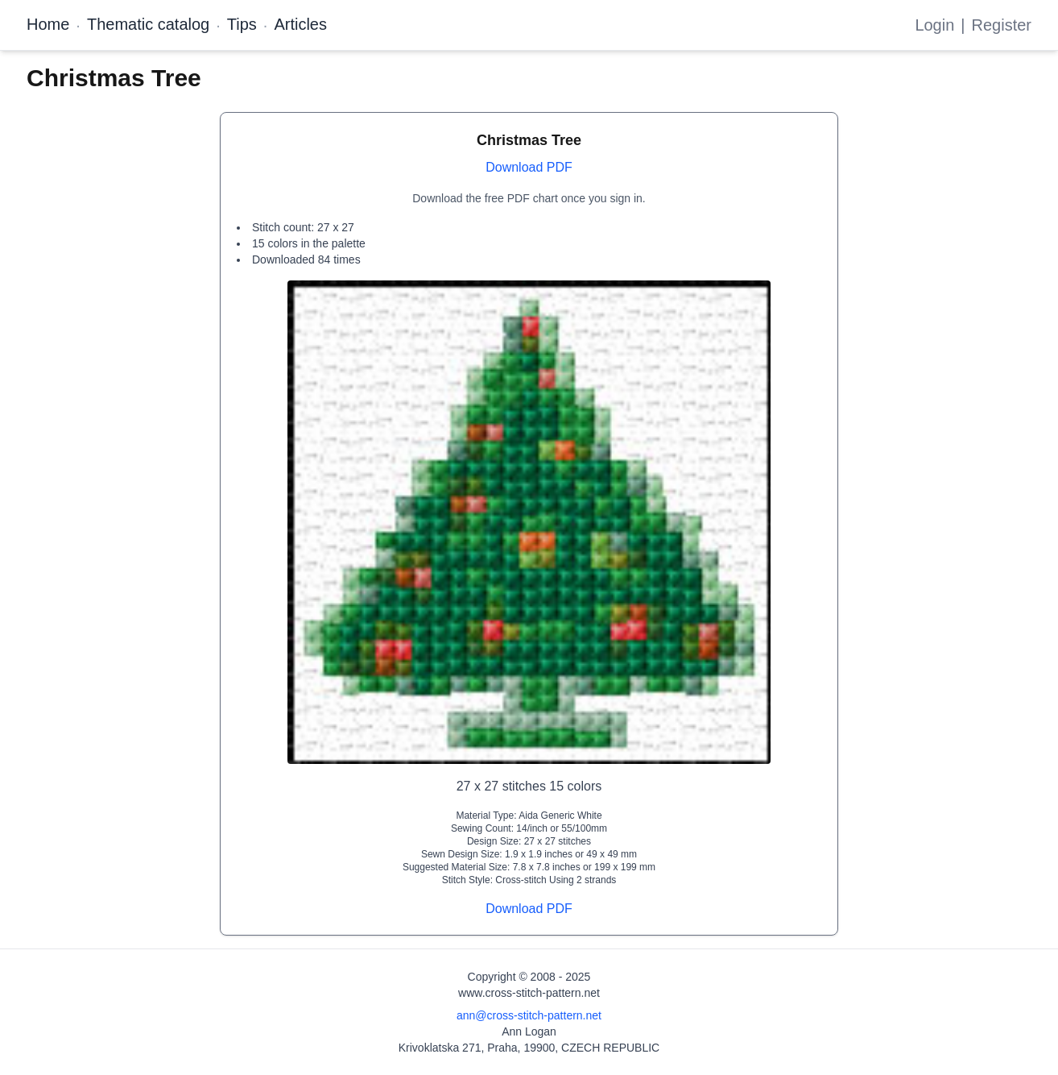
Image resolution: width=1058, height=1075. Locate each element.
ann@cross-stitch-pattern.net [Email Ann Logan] (529, 1015)
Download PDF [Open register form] (529, 167)
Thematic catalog (148, 24)
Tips (242, 24)
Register (1001, 25)
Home (48, 24)
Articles (300, 24)
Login (934, 25)
